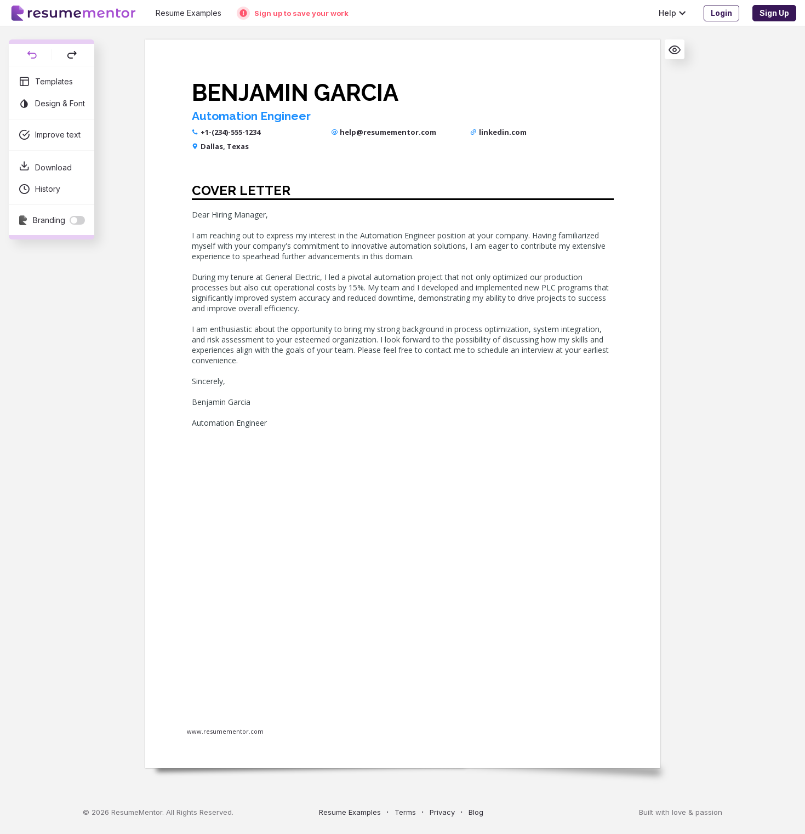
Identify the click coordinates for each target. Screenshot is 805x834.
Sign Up (774, 13)
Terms (405, 812)
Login (721, 13)
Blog (476, 812)
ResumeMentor (136, 812)
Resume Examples (350, 812)
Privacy (442, 812)
